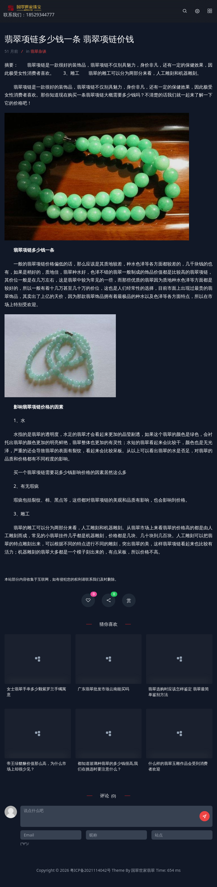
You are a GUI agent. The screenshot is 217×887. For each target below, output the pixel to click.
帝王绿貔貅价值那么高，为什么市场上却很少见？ (36, 766)
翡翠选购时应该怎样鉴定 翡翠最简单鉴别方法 (178, 691)
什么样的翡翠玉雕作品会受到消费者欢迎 (178, 766)
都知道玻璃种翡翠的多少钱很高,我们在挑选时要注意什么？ (108, 766)
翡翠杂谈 (38, 51)
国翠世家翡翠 (143, 870)
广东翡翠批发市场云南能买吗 (103, 688)
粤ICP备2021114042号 (90, 870)
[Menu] (210, 11)
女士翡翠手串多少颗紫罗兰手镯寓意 (36, 691)
